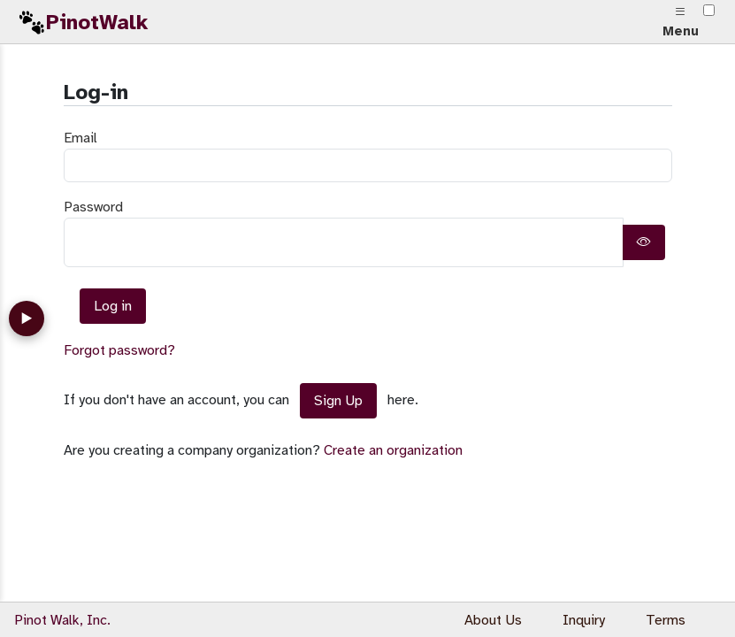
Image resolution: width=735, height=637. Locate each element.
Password (93, 207)
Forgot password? (119, 350)
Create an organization (393, 450)
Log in (113, 306)
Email (80, 138)
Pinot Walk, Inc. (62, 620)
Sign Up (338, 401)
